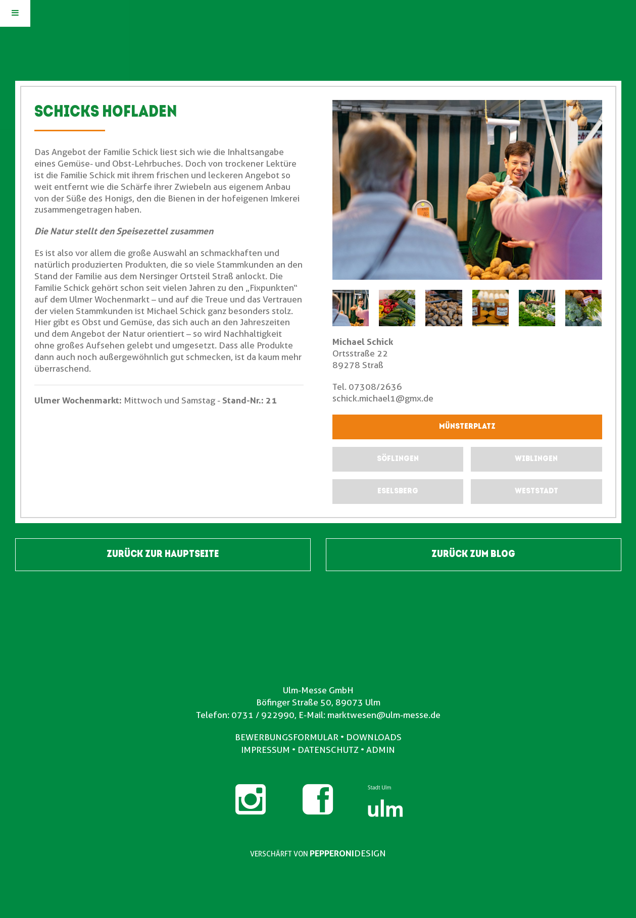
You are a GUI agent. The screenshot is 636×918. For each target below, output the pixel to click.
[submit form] (397, 459)
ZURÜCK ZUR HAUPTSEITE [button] (163, 554)
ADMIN (380, 750)
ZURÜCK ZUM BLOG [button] (473, 554)
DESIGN (370, 853)
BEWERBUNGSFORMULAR (286, 737)
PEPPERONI (332, 853)
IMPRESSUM (265, 750)
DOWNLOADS (374, 737)
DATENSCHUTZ (328, 750)
